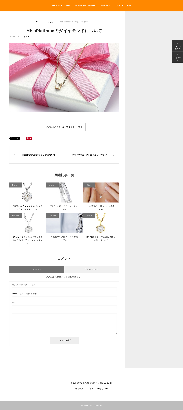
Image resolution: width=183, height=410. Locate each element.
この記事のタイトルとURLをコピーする (64, 127)
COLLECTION (123, 5)
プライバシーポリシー (98, 389)
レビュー (25, 36)
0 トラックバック (92, 269)
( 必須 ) (24, 285)
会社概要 (79, 389)
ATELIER (105, 5)
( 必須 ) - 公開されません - (25, 294)
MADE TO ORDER (85, 5)
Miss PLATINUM (61, 5)
